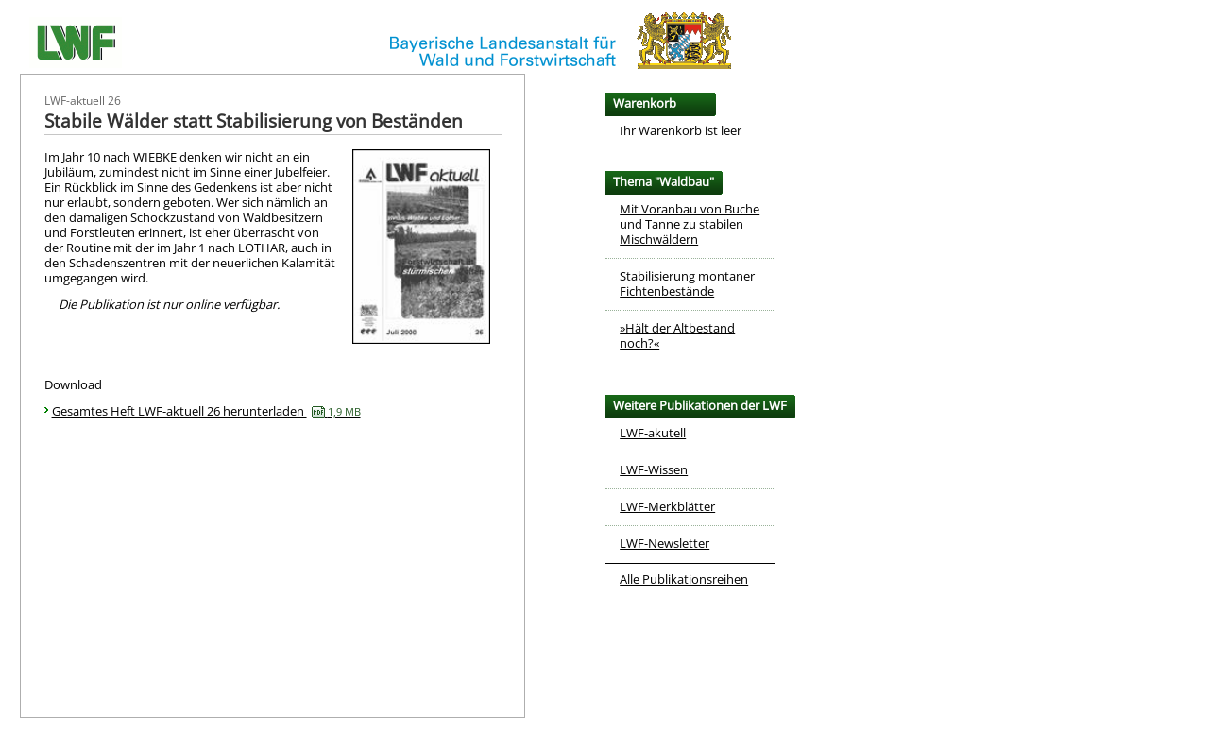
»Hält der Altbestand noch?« (677, 335)
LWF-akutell (653, 432)
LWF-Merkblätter (667, 506)
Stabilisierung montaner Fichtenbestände (687, 283)
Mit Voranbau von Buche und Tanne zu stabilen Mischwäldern (689, 224)
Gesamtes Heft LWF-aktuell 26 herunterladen (206, 410)
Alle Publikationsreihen (684, 579)
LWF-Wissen (654, 469)
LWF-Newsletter (664, 543)
